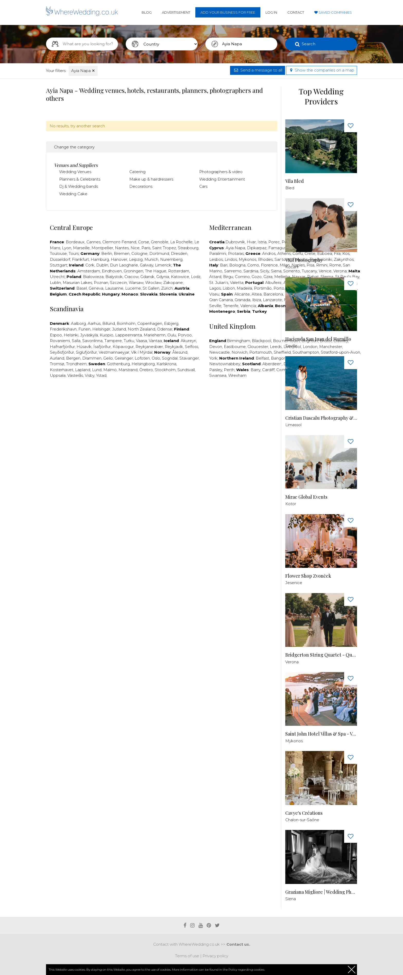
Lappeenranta (128, 335)
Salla (76, 340)
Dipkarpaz (257, 247)
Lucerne (133, 288)
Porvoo (185, 335)
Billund (108, 323)
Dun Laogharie (124, 265)
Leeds (276, 346)
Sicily (264, 271)
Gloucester (258, 346)
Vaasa (141, 340)
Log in (271, 12)
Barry (255, 369)
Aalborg (78, 323)
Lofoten (142, 358)
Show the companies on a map (321, 70)
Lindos (231, 259)
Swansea (217, 375)
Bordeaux (75, 241)
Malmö (110, 369)
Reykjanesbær (149, 346)
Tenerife (231, 305)
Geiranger (124, 358)
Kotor (290, 503)
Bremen (122, 253)
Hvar (251, 241)
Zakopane (173, 282)
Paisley (215, 369)
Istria (262, 241)
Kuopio (106, 335)
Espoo (56, 335)
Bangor (278, 358)
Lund (97, 369)
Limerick (163, 265)
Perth (229, 369)
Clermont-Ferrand (119, 241)
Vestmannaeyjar (114, 352)
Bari (223, 265)
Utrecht (57, 276)
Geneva (96, 288)
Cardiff (268, 369)
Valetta (236, 282)
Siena (276, 271)
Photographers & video (221, 171)
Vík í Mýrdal (141, 352)
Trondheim (76, 363)
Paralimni (217, 253)
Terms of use (187, 955)
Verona (292, 661)
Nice (135, 247)
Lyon (66, 247)
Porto (278, 288)
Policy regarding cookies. (246, 969)
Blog (147, 12)
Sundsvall (186, 369)
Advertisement (176, 12)
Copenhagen (149, 323)
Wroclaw (153, 282)
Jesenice (293, 582)
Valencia (248, 305)
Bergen (73, 358)
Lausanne (114, 288)
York (213, 358)
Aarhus (94, 323)
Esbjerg (171, 323)
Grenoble (159, 241)
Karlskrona (166, 363)
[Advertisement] (161, 397)
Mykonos (247, 259)
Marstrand (128, 369)
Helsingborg (143, 363)
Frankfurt (80, 259)
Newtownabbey (224, 363)
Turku (129, 340)
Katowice (180, 276)
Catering (137, 171)
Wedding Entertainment (222, 179)
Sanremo (233, 271)
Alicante (242, 294)
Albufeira (273, 282)
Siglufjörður (86, 352)
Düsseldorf (60, 259)
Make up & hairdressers (151, 179)
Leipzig (136, 259)
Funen (84, 329)
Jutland (119, 329)
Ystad (101, 375)
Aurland (57, 358)
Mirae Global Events (306, 497)
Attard (215, 276)
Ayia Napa (83, 70)
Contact (295, 12)
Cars (203, 186)
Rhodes (265, 259)
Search (308, 43)
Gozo (257, 276)
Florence (269, 265)
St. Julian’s (218, 282)
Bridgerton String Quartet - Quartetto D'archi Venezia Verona (321, 655)
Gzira (267, 276)
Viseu (214, 294)
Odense (164, 329)
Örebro (146, 369)
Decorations (140, 186)
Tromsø (57, 363)
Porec (274, 241)
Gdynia (162, 276)
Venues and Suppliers (76, 165)
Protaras (236, 253)
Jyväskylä (89, 335)
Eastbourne (235, 346)
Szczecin (118, 282)
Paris (145, 247)
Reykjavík (174, 346)
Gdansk (147, 276)
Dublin (102, 265)
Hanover (119, 259)
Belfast (262, 358)
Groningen (133, 271)
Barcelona (273, 294)
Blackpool (261, 340)
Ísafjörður (102, 346)
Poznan (101, 282)
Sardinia (250, 271)
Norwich (240, 352)
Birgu (228, 276)
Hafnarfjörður (62, 346)
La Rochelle (181, 241)
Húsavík (84, 346)
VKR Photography (304, 260)
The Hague (155, 271)
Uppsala (58, 375)
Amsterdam (88, 271)
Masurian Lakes (77, 282)
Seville (215, 305)
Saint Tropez (164, 247)
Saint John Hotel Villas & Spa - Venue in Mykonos (321, 734)
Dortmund (159, 253)
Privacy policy (215, 955)
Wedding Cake (73, 193)
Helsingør (101, 329)
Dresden (179, 253)
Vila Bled (294, 181)
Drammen (92, 358)
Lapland (82, 369)
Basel (81, 288)
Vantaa (155, 340)
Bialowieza (93, 276)
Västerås (75, 375)
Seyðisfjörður (62, 352)
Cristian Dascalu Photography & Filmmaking (321, 418)
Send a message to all (257, 70)
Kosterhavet (61, 369)
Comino (242, 276)
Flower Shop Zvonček (308, 576)
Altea (257, 294)
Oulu (171, 335)
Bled (289, 187)
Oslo (156, 358)
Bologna (237, 265)
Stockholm (165, 369)
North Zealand (141, 329)
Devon (215, 346)
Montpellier (102, 247)
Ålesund (179, 352)
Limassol (293, 424)
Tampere (113, 340)
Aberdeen (272, 363)
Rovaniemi (60, 340)
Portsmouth (260, 352)
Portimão (263, 288)
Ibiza (256, 299)
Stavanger (189, 358)
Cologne (139, 253)
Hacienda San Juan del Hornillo (318, 339)
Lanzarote (272, 299)
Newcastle (219, 352)
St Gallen (151, 288)
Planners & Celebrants (79, 179)
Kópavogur (123, 346)
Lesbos (216, 259)
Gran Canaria (221, 299)
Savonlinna (92, 340)
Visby (89, 375)
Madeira (244, 288)
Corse (143, 241)
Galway (146, 265)
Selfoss (191, 346)
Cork (89, 265)
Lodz (195, 276)
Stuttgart (58, 265)
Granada (242, 299)
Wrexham (237, 375)
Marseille (81, 247)
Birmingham (238, 340)
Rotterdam (178, 271)
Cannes (93, 241)
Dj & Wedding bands (78, 186)
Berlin (106, 253)
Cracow (131, 276)
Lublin (55, 282)
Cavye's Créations (304, 813)
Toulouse (58, 253)
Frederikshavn (63, 329)
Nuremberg (171, 259)
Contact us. (238, 944)
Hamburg (100, 259)
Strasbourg (188, 247)
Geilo (108, 358)
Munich (151, 259)
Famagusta (279, 247)
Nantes (122, 247)
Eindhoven (112, 271)
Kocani (291, 266)
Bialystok (114, 276)
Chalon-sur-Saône (302, 819)
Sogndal (170, 358)
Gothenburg (118, 363)
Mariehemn (155, 335)
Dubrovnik (235, 241)
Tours (74, 253)
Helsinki (71, 335)
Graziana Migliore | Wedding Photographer (321, 892)
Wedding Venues (75, 171)
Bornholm (126, 323)
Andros (269, 253)
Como (253, 265)
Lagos (215, 288)
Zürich (167, 288)
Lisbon (229, 288)
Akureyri (188, 340)
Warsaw (136, 282)
